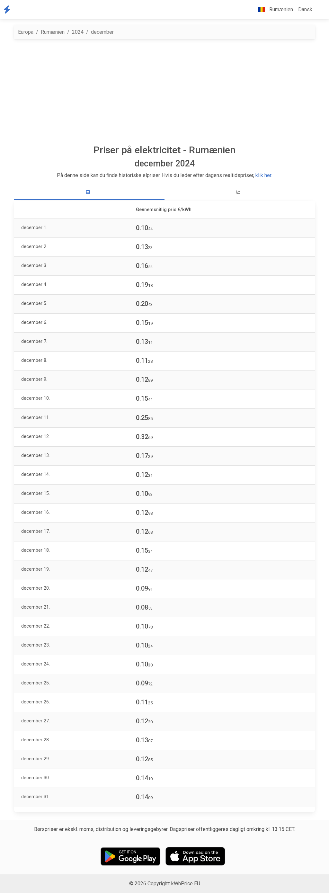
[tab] (89, 192)
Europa (25, 32)
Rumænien (53, 32)
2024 (78, 32)
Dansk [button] (305, 9)
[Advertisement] (164, 92)
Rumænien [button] (273, 9)
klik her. (263, 175)
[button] (320, 9)
